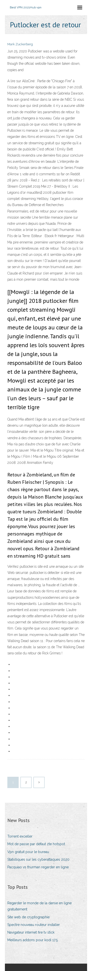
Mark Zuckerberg (20, 44)
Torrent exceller (19, 836)
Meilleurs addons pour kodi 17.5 (32, 940)
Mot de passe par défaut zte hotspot (36, 844)
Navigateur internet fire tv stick (30, 932)
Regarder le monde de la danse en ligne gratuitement (39, 906)
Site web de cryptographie (28, 917)
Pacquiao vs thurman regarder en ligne (38, 867)
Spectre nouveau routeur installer (33, 925)
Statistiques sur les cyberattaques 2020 (38, 859)
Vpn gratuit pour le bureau (28, 852)
